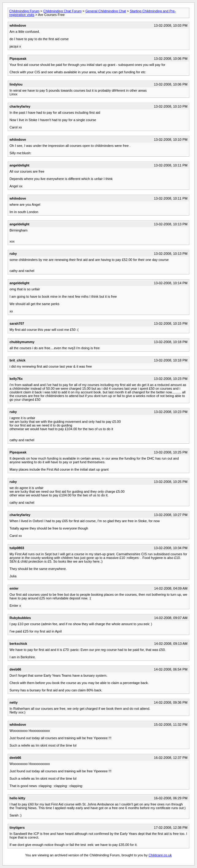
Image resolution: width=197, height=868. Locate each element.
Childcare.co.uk (160, 855)
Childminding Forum (24, 11)
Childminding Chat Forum (62, 11)
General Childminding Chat (105, 11)
